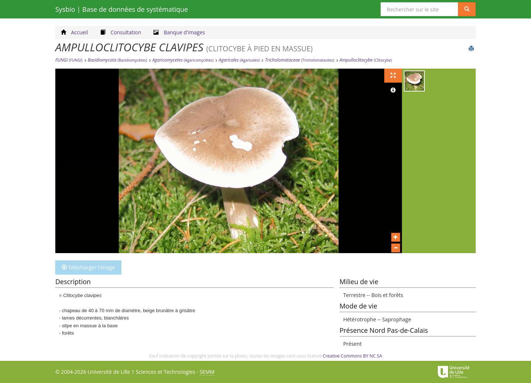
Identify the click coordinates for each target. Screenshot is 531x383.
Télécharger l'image (88, 267)
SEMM (207, 371)
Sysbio (121, 9)
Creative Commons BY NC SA (352, 356)
